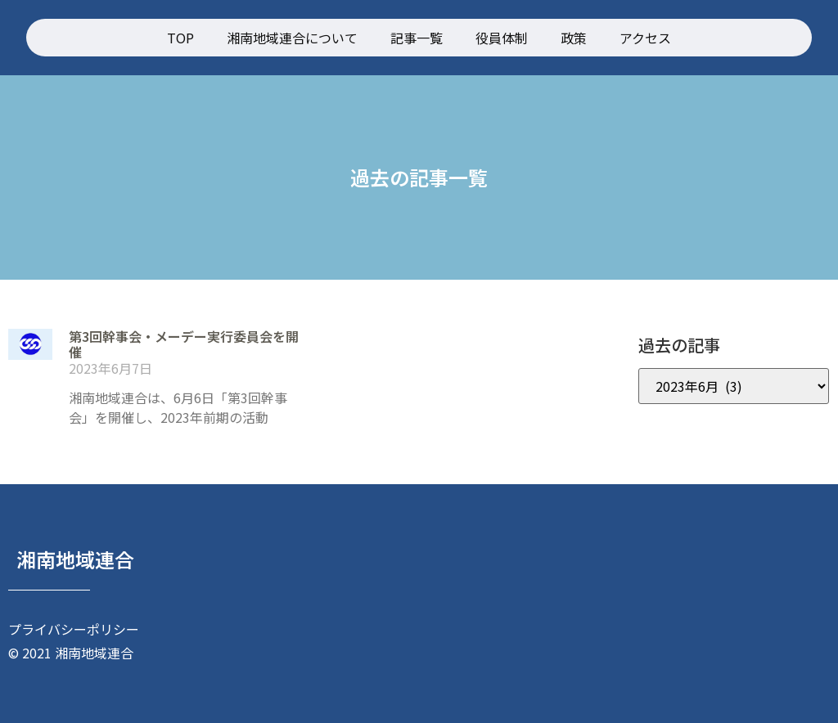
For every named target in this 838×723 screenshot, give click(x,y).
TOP (180, 37)
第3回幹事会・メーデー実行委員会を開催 (184, 344)
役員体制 (501, 37)
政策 (574, 37)
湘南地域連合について (292, 37)
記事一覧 (416, 37)
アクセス (645, 37)
